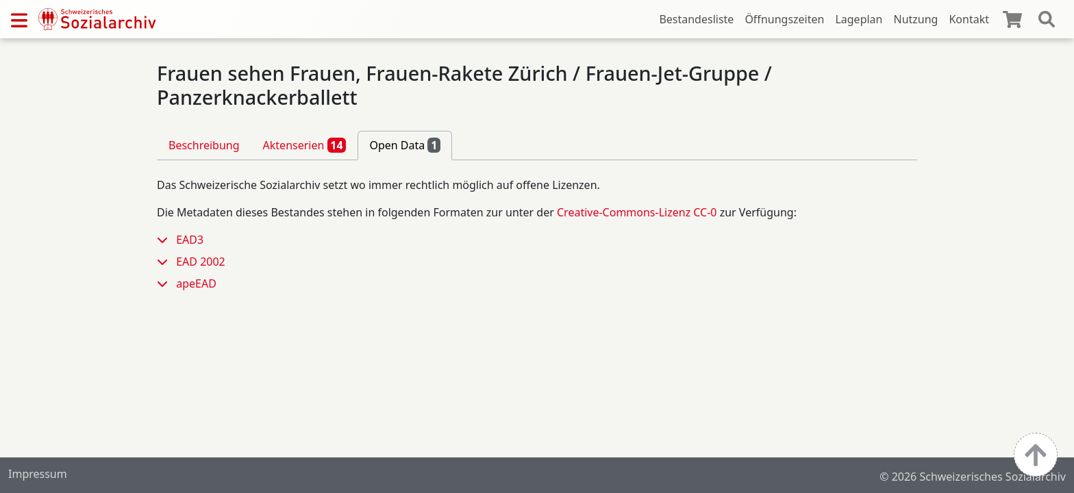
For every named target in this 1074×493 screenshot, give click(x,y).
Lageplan (858, 19)
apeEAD (196, 283)
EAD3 (189, 239)
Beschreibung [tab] (204, 145)
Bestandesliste (696, 19)
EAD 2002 (200, 261)
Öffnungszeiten (784, 19)
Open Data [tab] (404, 145)
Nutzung (915, 19)
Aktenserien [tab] (305, 145)
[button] (166, 239)
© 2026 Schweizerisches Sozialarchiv (972, 476)
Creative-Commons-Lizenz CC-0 (637, 212)
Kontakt (969, 19)
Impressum (37, 473)
